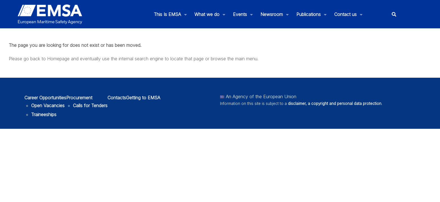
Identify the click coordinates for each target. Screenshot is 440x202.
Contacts (116, 97)
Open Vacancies (48, 105)
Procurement (79, 97)
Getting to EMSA (143, 97)
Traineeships (43, 114)
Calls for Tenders (90, 105)
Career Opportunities (45, 97)
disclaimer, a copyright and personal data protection (334, 103)
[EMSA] (50, 14)
